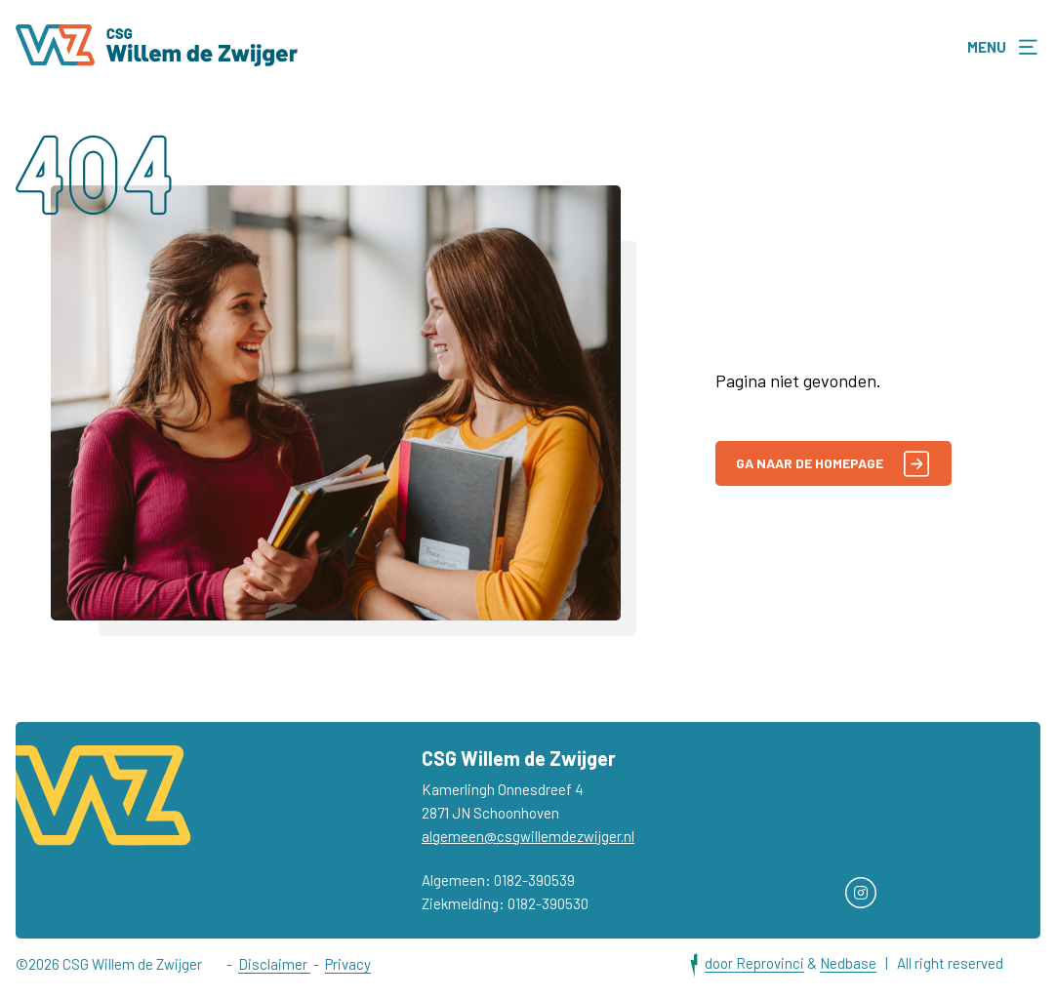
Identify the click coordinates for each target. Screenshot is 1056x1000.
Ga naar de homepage (832, 464)
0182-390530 (548, 904)
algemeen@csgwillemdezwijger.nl (528, 837)
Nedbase (848, 963)
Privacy (348, 964)
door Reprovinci (754, 963)
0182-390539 (534, 881)
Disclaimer (274, 964)
